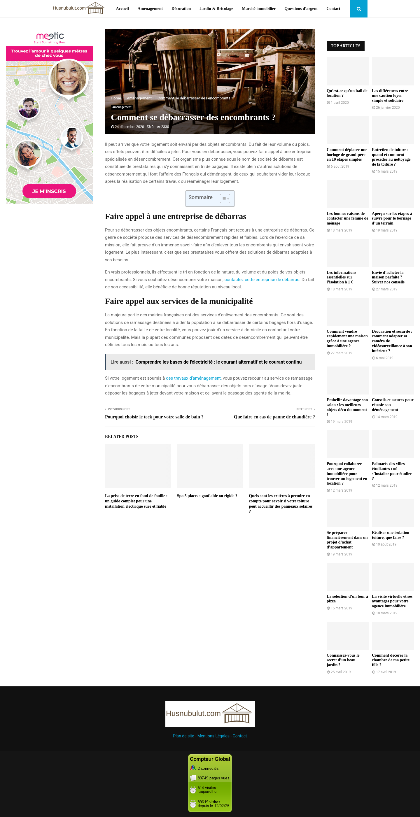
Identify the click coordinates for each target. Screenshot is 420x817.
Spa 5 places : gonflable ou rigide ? (207, 496)
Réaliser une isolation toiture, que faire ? (390, 535)
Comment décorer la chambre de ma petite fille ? (391, 660)
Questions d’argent (301, 8)
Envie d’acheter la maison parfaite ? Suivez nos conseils (388, 277)
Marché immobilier (259, 8)
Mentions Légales (213, 736)
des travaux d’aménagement (193, 378)
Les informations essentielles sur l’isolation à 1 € (341, 277)
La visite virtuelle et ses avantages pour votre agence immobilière (392, 601)
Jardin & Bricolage (216, 8)
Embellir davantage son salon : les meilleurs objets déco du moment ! (347, 407)
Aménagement (150, 8)
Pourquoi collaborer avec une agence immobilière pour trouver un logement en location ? (347, 473)
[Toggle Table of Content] (222, 199)
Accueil (122, 8)
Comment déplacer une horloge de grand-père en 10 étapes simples (347, 155)
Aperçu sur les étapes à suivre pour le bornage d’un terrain (392, 218)
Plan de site (183, 736)
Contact (333, 8)
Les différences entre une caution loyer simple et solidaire (390, 96)
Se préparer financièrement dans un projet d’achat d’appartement (347, 539)
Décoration (181, 8)
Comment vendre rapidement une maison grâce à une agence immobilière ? (347, 338)
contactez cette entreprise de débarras (262, 279)
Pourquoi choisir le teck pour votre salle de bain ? (154, 416)
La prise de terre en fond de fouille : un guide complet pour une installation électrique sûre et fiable (136, 501)
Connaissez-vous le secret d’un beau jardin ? (343, 660)
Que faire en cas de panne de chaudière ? (274, 416)
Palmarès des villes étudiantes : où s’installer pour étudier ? (392, 471)
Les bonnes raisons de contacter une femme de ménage (347, 218)
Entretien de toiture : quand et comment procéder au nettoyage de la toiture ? (391, 157)
